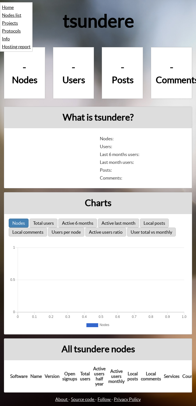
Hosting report (16, 46)
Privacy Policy (127, 399)
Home (8, 7)
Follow (104, 399)
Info (6, 38)
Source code (83, 399)
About (61, 399)
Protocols (11, 30)
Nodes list (11, 15)
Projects (10, 23)
